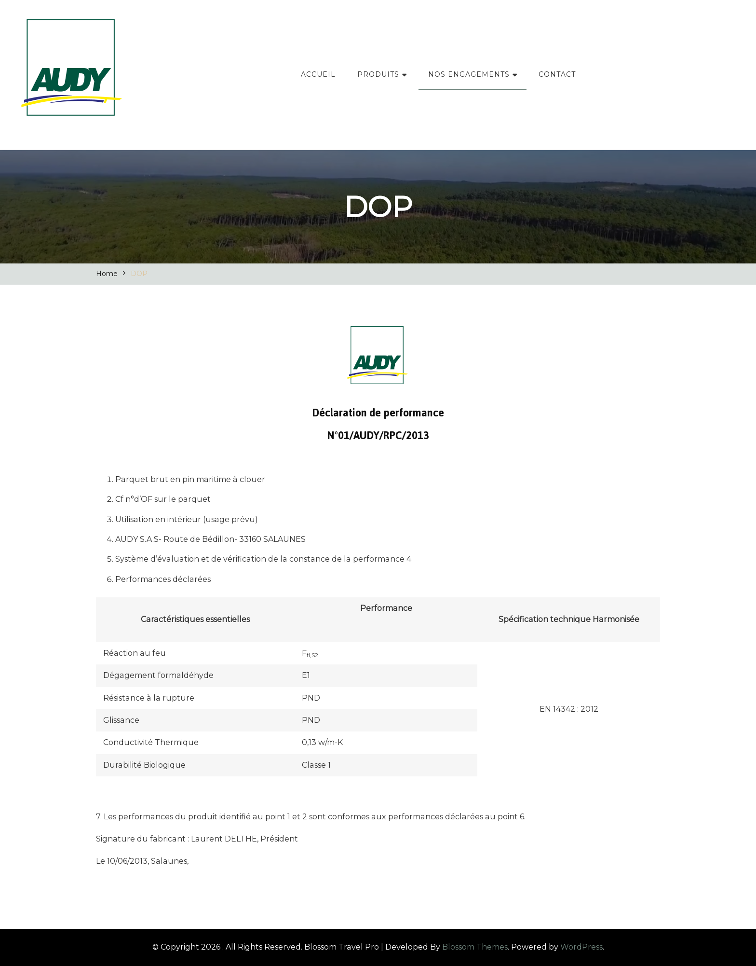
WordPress (581, 947)
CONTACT (557, 74)
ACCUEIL (318, 74)
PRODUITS (378, 74)
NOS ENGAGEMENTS (469, 74)
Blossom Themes (475, 947)
